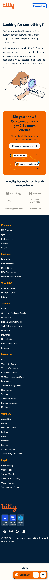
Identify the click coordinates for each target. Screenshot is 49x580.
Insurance (5, 334)
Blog (3, 359)
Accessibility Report (10, 449)
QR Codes (5, 234)
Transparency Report (10, 487)
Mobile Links (6, 268)
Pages (4, 247)
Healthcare (6, 330)
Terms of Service (8, 474)
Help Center (6, 390)
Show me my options (22, 145)
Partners (5, 432)
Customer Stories (9, 372)
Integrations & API (9, 288)
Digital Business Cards (11, 276)
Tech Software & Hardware (13, 326)
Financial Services (9, 339)
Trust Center (7, 394)
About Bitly (6, 419)
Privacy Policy (7, 465)
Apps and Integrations (11, 385)
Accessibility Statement (11, 453)
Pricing (4, 297)
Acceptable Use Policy (11, 478)
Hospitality (6, 317)
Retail (3, 308)
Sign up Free (39, 5)
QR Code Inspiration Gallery (13, 377)
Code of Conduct (8, 482)
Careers (4, 423)
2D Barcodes (7, 239)
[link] (4, 531)
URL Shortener (7, 230)
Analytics (5, 243)
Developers (6, 381)
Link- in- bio (6, 259)
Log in (25, 567)
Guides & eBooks (8, 363)
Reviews (4, 445)
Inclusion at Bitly (8, 427)
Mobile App (6, 407)
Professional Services (10, 343)
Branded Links (7, 263)
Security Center (8, 398)
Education (5, 347)
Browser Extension (9, 403)
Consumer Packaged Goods (13, 313)
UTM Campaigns (8, 272)
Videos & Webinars (9, 368)
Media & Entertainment (11, 321)
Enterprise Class (8, 292)
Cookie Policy (7, 469)
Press (3, 436)
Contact (5, 440)
